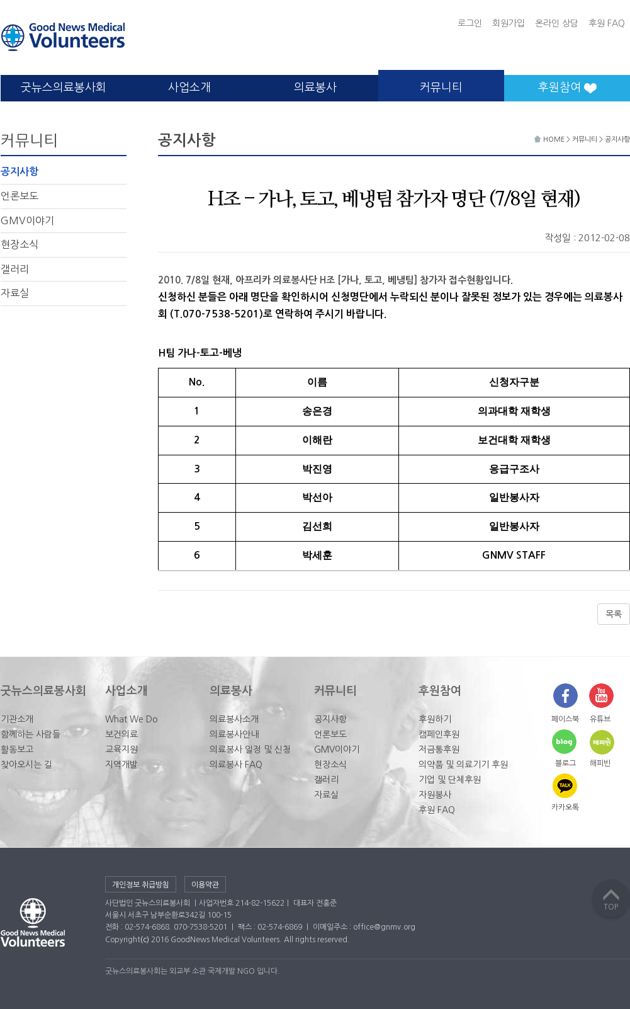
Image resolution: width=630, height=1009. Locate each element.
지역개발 (121, 764)
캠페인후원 (439, 734)
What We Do (131, 719)
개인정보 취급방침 (140, 885)
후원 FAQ (606, 23)
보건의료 (121, 734)
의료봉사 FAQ (236, 764)
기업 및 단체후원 (450, 779)
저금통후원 (439, 749)
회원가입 (508, 23)
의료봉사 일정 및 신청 (250, 749)
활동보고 (17, 749)
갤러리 (15, 269)
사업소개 (189, 87)
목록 (613, 614)
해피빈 (600, 763)
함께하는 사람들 (30, 734)
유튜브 (600, 719)
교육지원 (121, 749)
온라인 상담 (556, 23)
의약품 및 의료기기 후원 (463, 764)
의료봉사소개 (234, 719)
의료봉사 (315, 87)
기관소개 (17, 719)
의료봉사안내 (234, 734)
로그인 (470, 23)
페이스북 (565, 719)
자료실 (15, 293)
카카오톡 (565, 807)
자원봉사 (435, 794)
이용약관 (205, 885)
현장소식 (19, 244)
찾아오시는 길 (26, 764)
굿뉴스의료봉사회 (63, 87)
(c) (144, 939)
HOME (550, 139)
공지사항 (19, 171)
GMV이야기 (27, 220)
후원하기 (435, 719)
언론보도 (19, 196)
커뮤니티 (441, 87)
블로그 (565, 763)
